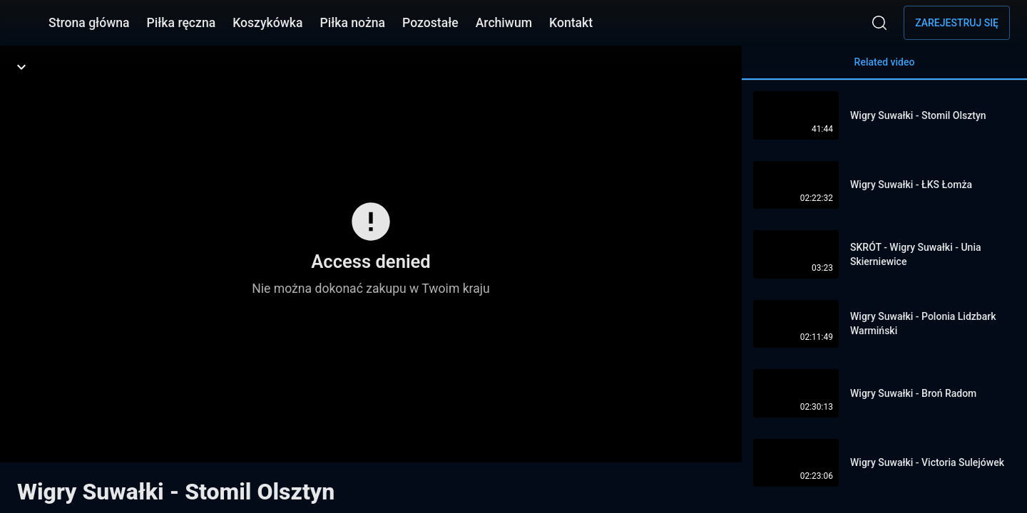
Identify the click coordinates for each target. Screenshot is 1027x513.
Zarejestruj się (956, 22)
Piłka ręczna (181, 23)
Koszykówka (267, 23)
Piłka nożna (352, 23)
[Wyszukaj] (879, 23)
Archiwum (504, 23)
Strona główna (89, 23)
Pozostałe (430, 23)
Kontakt (571, 23)
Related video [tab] (884, 68)
